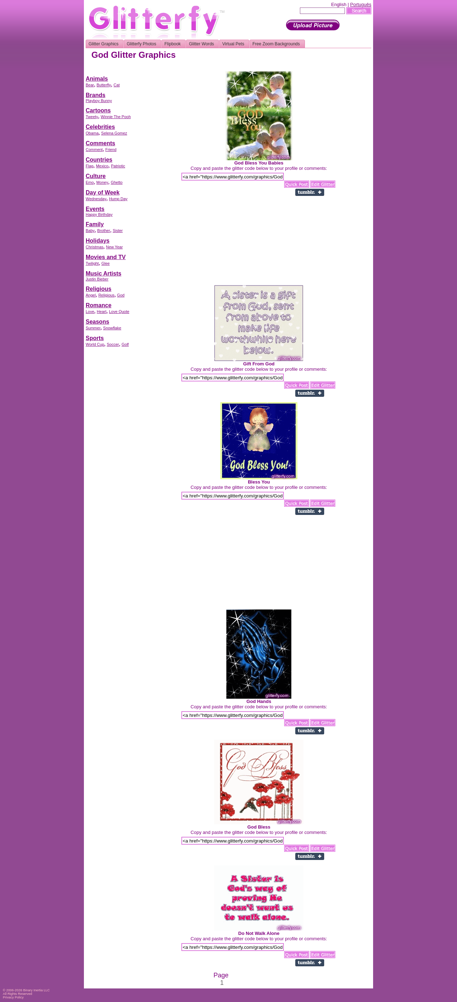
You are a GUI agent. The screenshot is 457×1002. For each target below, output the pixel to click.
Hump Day (118, 199)
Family (95, 224)
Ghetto (116, 182)
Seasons (97, 322)
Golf (125, 344)
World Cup (95, 344)
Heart (101, 311)
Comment (94, 149)
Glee (105, 263)
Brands (95, 95)
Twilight (92, 263)
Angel (91, 295)
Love (90, 311)
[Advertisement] (241, 68)
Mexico (102, 166)
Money (102, 182)
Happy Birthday (99, 214)
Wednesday (96, 199)
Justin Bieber (97, 279)
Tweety (92, 117)
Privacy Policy (13, 997)
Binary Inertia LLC (36, 990)
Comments (100, 143)
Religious (98, 289)
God (121, 295)
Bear (90, 85)
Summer (93, 328)
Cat (117, 85)
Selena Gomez (114, 133)
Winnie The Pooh (116, 117)
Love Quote (119, 311)
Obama (92, 133)
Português (360, 4)
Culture (96, 176)
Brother (103, 230)
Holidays (98, 241)
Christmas (95, 247)
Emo (90, 182)
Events (95, 209)
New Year (114, 247)
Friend (110, 149)
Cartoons (98, 110)
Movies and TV (106, 257)
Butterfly (103, 85)
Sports (95, 338)
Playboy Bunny (99, 100)
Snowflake (112, 328)
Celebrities (100, 127)
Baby (90, 230)
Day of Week (103, 192)
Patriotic (118, 166)
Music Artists (103, 273)
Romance (98, 305)
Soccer (113, 344)
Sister (118, 230)
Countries (99, 160)
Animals (97, 79)
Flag (89, 166)
